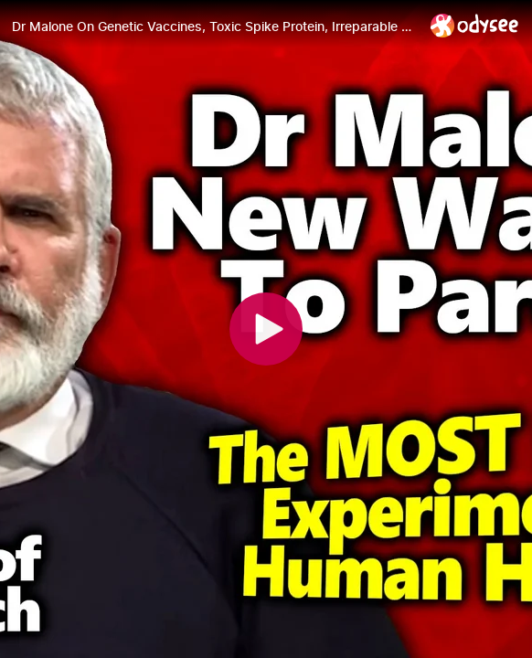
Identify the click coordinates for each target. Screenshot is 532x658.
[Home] (475, 25)
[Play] (266, 329)
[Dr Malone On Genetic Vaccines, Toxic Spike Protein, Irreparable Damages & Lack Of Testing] (213, 26)
